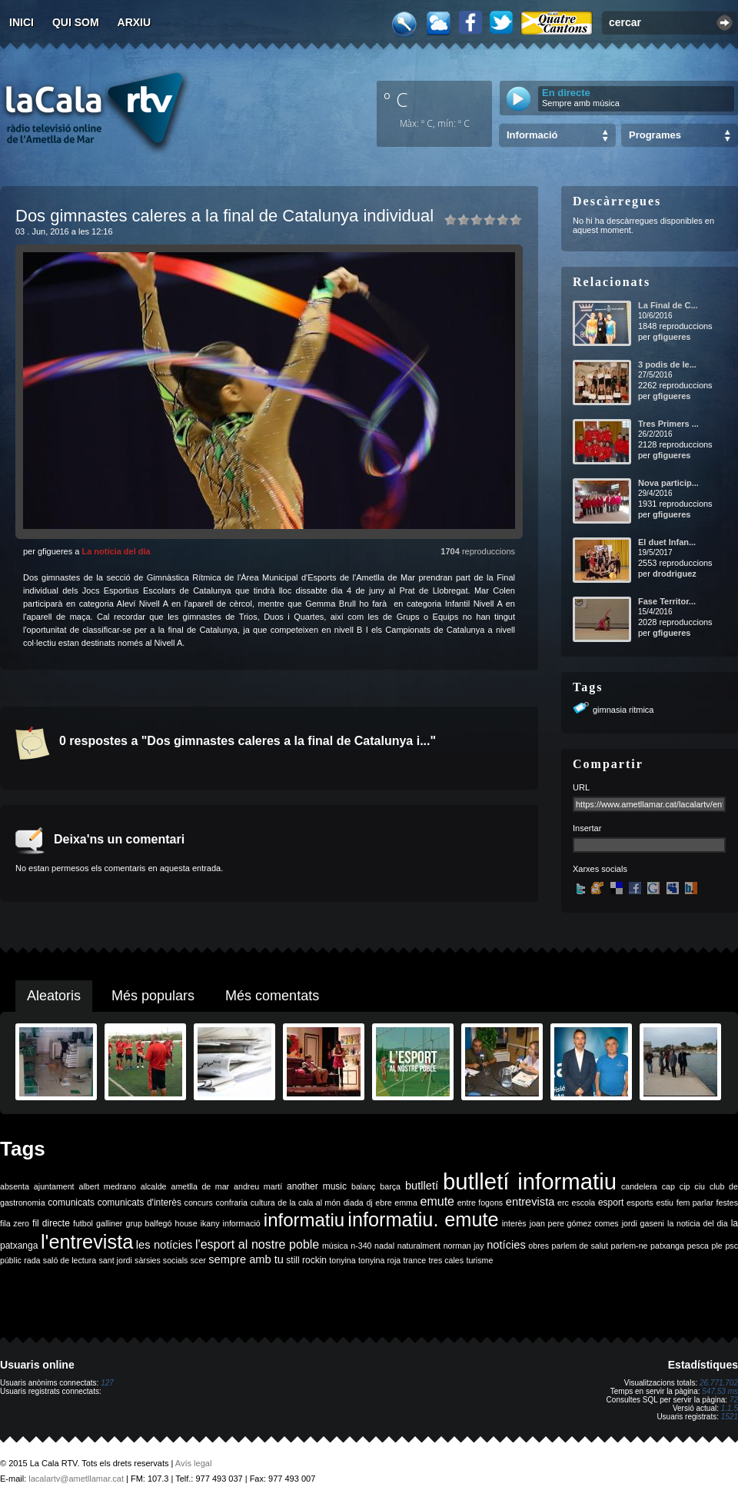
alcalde (154, 1186)
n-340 (361, 1245)
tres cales (446, 1260)
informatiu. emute (422, 1219)
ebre (383, 1202)
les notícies (164, 1245)
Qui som (75, 22)
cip (685, 1186)
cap (668, 1186)
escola (583, 1202)
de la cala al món (309, 1202)
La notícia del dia (115, 551)
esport (610, 1202)
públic (11, 1260)
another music (317, 1186)
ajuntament (54, 1186)
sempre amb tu (246, 1259)
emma (405, 1202)
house (186, 1223)
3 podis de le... (667, 364)
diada (354, 1202)
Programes (655, 135)
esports (640, 1202)
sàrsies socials (161, 1260)
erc (563, 1202)
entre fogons (480, 1202)
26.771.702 (719, 1383)
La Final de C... (668, 305)
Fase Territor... (667, 601)
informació (242, 1223)
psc (731, 1245)
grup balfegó (148, 1223)
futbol (83, 1223)
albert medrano (107, 1186)
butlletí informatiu (530, 1181)
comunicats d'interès (139, 1202)
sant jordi (115, 1260)
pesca (698, 1245)
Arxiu (134, 22)
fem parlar (694, 1202)
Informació (532, 135)
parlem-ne (629, 1245)
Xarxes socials (600, 868)
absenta (14, 1186)
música (335, 1245)
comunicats (71, 1202)
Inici (21, 22)
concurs (198, 1202)
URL (581, 787)
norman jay (464, 1245)
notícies (506, 1245)
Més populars (152, 995)
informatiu (304, 1219)
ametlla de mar (200, 1186)
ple (717, 1245)
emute (437, 1201)
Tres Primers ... (668, 423)
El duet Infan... (667, 542)
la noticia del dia (697, 1223)
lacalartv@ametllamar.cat (76, 1478)
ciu (699, 1186)
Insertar (587, 828)
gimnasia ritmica (623, 709)
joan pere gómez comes (574, 1223)
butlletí (421, 1185)
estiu (665, 1202)
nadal (384, 1245)
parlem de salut (580, 1245)
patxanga (667, 1245)
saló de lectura (69, 1260)
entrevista (530, 1202)
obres (538, 1245)
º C (396, 99)
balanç (363, 1186)
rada (32, 1260)
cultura (263, 1202)
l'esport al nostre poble (257, 1244)
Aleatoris (54, 995)
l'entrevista (87, 1241)
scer (198, 1260)
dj (369, 1202)
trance (415, 1260)
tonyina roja (379, 1260)
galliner (109, 1223)
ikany (210, 1223)
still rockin (306, 1260)
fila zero (14, 1223)
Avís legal (193, 1463)
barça (390, 1186)
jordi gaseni (643, 1223)
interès (514, 1223)
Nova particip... (668, 482)
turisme (479, 1260)
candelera (639, 1186)
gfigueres (672, 336)
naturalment (418, 1245)
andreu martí (258, 1186)
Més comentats (272, 995)
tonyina (342, 1260)
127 (107, 1383)
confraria (232, 1202)
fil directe (51, 1223)
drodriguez (674, 573)
